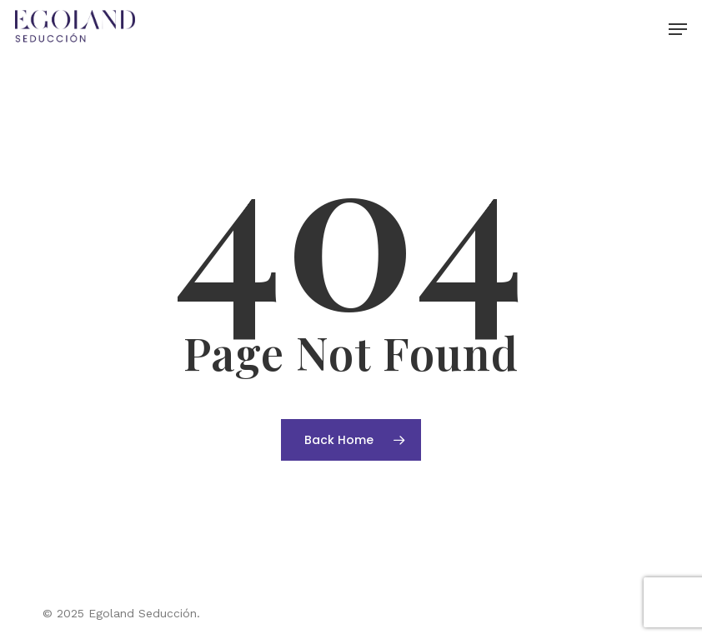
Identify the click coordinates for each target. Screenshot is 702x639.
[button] (678, 29)
